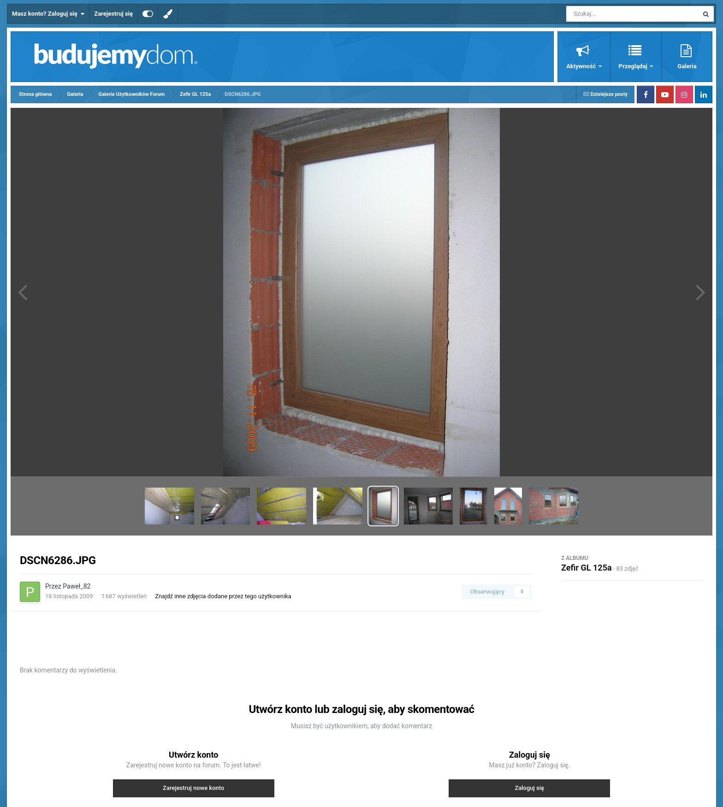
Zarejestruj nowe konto (193, 787)
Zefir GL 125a (586, 567)
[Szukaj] (611, 14)
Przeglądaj (634, 66)
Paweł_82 (76, 586)
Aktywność (581, 66)
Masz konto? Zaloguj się (48, 14)
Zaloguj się (529, 787)
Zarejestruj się (113, 13)
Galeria (686, 66)
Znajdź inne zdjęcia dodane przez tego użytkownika (223, 596)
